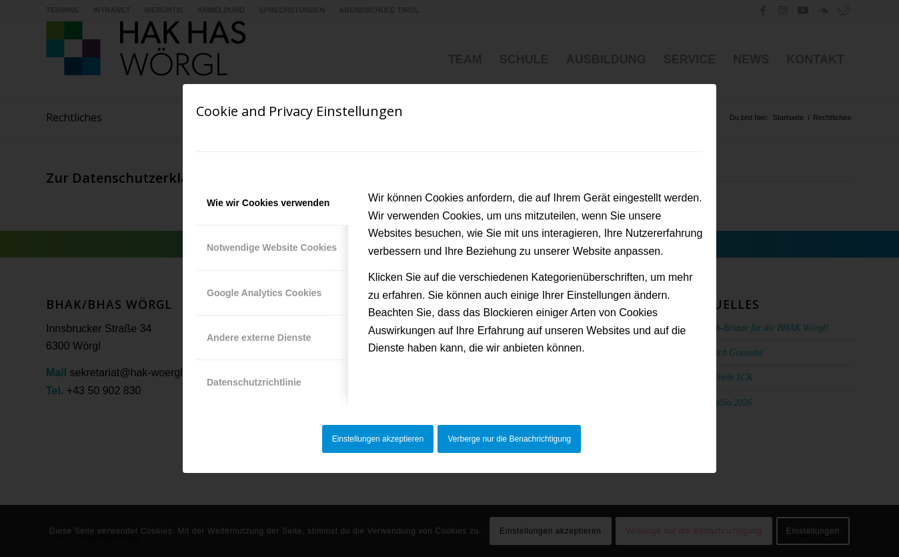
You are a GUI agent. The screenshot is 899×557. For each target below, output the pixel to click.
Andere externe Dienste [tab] (259, 337)
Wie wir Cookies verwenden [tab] (268, 202)
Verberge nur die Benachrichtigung (510, 439)
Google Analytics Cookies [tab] (264, 293)
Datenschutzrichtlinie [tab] (254, 382)
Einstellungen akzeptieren (377, 439)
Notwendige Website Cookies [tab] (272, 247)
